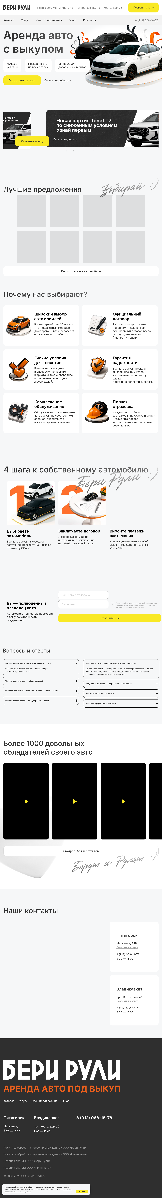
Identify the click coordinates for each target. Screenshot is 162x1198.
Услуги (25, 20)
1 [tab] (67, 151)
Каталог (8, 20)
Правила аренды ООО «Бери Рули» (26, 1161)
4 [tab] (87, 151)
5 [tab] (94, 151)
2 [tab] (74, 151)
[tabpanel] (81, 158)
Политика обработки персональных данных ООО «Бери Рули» (44, 1147)
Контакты (89, 20)
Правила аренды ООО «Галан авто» (27, 1167)
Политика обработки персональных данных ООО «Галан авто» (45, 1154)
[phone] (83, 595)
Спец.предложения (49, 20)
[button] (143, 7)
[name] (83, 604)
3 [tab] (80, 151)
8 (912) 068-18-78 (146, 20)
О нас (72, 20)
